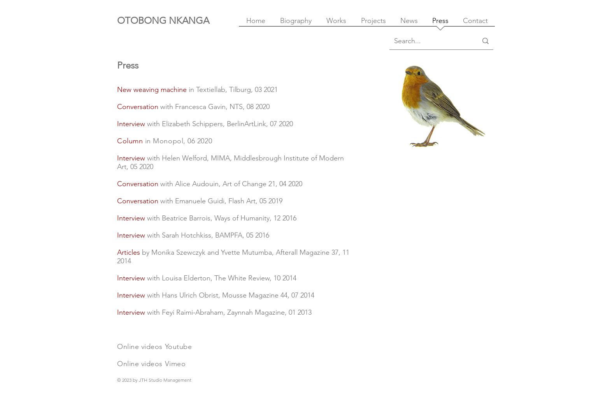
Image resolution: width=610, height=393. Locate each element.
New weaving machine (152, 89)
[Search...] (430, 40)
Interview (131, 158)
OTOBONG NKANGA (163, 20)
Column (130, 141)
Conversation (137, 106)
